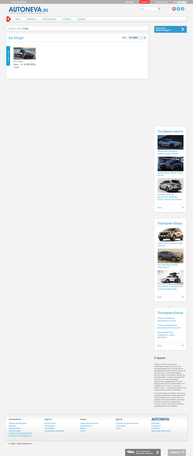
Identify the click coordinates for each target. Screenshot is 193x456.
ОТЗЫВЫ (67, 19)
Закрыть (182, 3)
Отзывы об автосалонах (127, 423)
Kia (19, 28)
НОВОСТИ (31, 19)
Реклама (155, 423)
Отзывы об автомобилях (20, 436)
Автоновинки (15, 428)
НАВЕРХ (175, 452)
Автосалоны (50, 423)
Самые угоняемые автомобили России (167, 319)
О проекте (156, 426)
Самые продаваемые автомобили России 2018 (169, 326)
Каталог (12, 28)
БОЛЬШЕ (82, 19)
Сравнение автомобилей (20, 433)
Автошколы (49, 426)
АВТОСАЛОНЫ (49, 19)
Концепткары (15, 431)
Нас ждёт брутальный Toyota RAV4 (168, 266)
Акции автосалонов (89, 423)
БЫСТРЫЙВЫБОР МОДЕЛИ (163, 29)
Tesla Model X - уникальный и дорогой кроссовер (170, 287)
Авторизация (161, 2)
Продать (145, 2)
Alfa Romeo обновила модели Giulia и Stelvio (168, 152)
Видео (83, 428)
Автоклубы (49, 428)
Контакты (155, 428)
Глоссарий (120, 426)
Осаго (118, 428)
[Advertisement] (170, 77)
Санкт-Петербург (18, 2)
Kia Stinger (18, 61)
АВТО (17, 19)
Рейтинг (12, 426)
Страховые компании (54, 431)
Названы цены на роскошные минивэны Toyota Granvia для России (170, 197)
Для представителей (161, 431)
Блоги (82, 431)
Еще (160, 207)
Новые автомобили (18, 423)
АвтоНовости (86, 426)
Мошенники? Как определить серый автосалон (166, 334)
